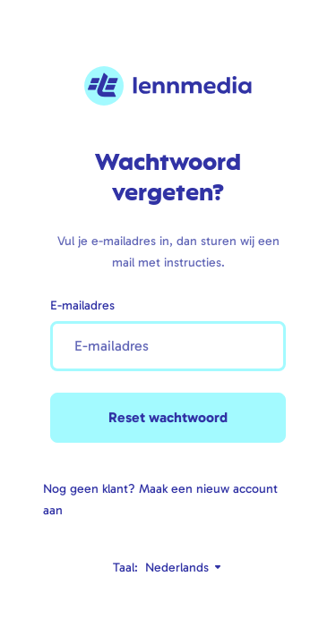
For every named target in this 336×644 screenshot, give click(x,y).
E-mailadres (82, 305)
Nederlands (184, 567)
